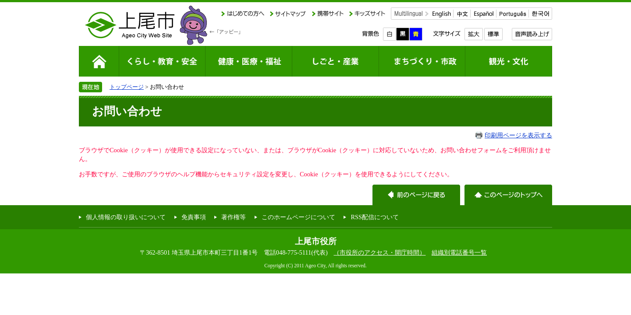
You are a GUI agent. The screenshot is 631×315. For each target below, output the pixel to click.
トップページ (127, 87)
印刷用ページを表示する (518, 135)
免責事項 (193, 217)
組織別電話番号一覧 (459, 252)
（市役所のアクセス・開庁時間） (379, 252)
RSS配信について (375, 217)
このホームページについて (298, 217)
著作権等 (233, 217)
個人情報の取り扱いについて (126, 217)
